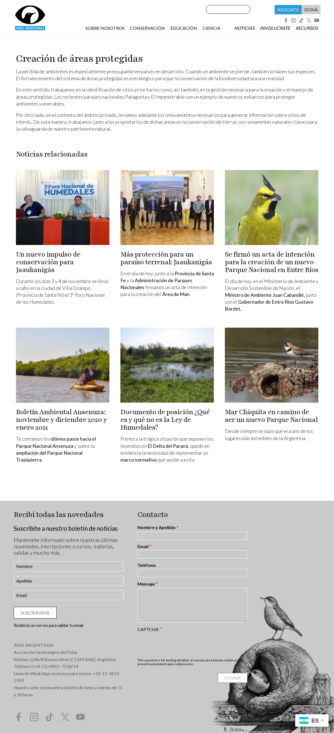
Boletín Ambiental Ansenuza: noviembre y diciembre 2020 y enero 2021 (61, 419)
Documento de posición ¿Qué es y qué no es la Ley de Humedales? (165, 419)
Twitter (309, 20)
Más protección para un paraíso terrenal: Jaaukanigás (166, 258)
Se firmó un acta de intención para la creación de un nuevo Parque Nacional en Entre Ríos (271, 262)
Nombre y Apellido (156, 527)
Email (142, 546)
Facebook (286, 20)
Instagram (293, 20)
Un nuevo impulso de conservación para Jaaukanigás (48, 262)
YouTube (316, 20)
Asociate (288, 9)
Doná (311, 9)
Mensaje (146, 583)
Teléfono (146, 565)
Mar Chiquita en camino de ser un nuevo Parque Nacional (271, 415)
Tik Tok (301, 20)
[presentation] (179, 645)
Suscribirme (35, 612)
